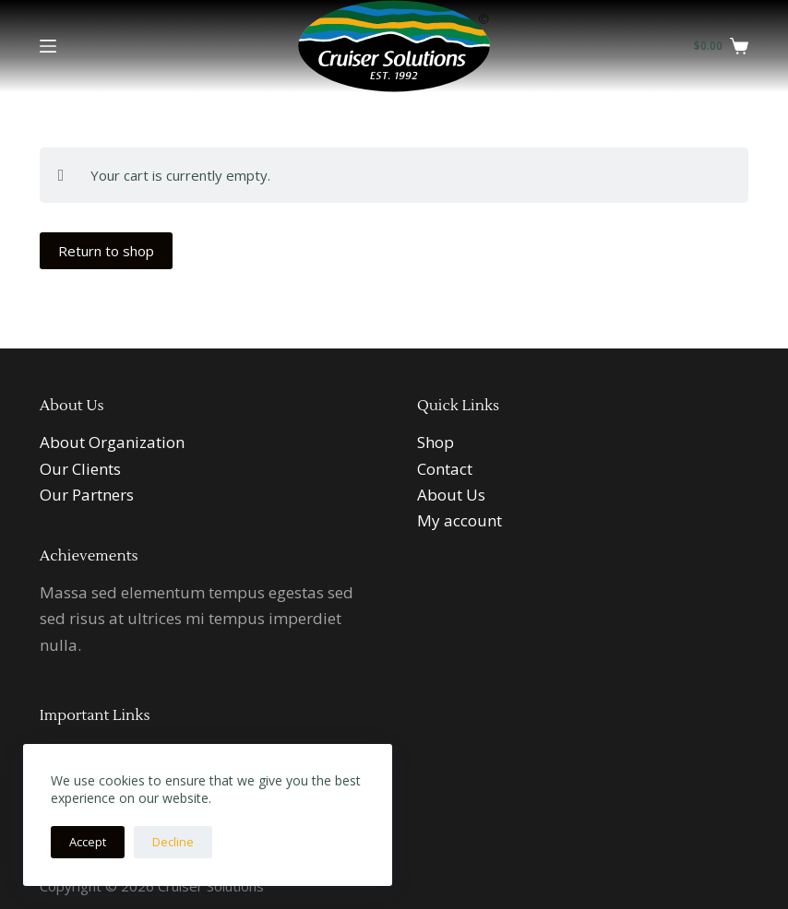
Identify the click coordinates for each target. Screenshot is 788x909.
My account (459, 520)
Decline (173, 841)
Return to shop (106, 251)
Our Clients (80, 468)
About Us (451, 494)
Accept (87, 841)
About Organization (112, 442)
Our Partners (87, 494)
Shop (435, 442)
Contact (444, 468)
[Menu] (48, 46)
